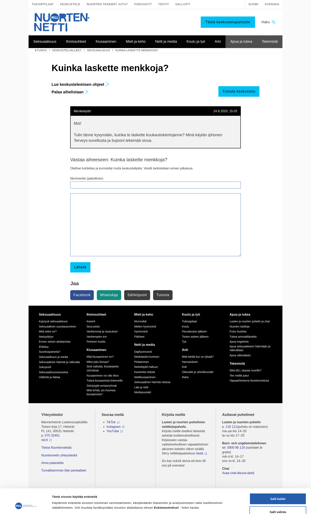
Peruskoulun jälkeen (194, 331)
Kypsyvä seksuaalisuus (53, 321)
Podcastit (143, 4)
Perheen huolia (95, 341)
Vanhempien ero (96, 336)
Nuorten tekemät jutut (107, 4)
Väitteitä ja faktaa (49, 377)
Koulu (185, 326)
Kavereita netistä (144, 372)
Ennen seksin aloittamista (54, 341)
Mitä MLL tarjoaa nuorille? (246, 370)
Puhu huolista (238, 331)
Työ (184, 341)
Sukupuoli (45, 367)
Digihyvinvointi (143, 351)
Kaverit (90, 321)
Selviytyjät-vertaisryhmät (101, 385)
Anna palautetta (52, 463)
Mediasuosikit (142, 392)
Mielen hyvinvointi (145, 326)
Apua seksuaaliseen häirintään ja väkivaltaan (250, 348)
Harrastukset (190, 361)
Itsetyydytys (46, 336)
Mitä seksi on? (48, 331)
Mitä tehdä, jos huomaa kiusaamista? (100, 392)
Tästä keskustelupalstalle (227, 22)
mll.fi (44, 440)
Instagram (114, 426)
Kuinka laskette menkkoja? (136, 50)
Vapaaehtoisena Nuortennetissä (249, 380)
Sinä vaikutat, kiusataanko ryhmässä (102, 368)
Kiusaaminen (96, 350)
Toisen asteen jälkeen (195, 336)
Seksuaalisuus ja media (53, 356)
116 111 (231, 426)
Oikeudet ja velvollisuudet (197, 372)
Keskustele (70, 4)
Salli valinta (278, 490)
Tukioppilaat (43, 4)
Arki (185, 350)
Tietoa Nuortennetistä (56, 447)
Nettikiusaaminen (145, 377)
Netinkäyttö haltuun (146, 366)
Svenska (272, 4)
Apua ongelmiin (239, 341)
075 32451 (52, 435)
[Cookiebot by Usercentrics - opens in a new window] (25, 506)
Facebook (82, 295)
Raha (185, 377)
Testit (163, 4)
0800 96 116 (236, 447)
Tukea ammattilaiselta (243, 336)
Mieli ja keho (143, 314)
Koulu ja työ (191, 314)
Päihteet (139, 336)
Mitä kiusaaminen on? (99, 356)
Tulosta (162, 295)
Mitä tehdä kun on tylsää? (198, 356)
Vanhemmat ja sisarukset (101, 331)
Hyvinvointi (141, 331)
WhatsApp (109, 295)
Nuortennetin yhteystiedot (59, 455)
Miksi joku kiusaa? (97, 361)
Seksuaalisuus (98, 50)
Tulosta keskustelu (238, 91)
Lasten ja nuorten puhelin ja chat (250, 321)
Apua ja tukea (240, 314)
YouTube (113, 431)
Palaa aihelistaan (70, 92)
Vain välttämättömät (278, 503)
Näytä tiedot (212, 499)
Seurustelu (93, 326)
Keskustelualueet (67, 50)
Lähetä (80, 267)
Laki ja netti (141, 387)
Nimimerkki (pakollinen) (86, 178)
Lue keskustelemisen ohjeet (80, 84)
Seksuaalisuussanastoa (53, 372)
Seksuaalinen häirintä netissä (152, 382)
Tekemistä (237, 363)
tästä (199, 453)
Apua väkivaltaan (240, 355)
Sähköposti (137, 295)
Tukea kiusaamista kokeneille (104, 380)
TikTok (111, 422)
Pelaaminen (141, 361)
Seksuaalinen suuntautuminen (57, 326)
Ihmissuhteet (96, 314)
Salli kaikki (278, 477)
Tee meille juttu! (239, 375)
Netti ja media (144, 344)
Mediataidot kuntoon (146, 356)
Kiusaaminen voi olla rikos (102, 375)
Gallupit (182, 4)
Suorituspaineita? (49, 351)
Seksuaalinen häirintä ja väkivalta (59, 362)
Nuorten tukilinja (240, 326)
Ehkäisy (44, 346)
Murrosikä (140, 321)
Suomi (253, 4)
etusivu (41, 50)
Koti (184, 366)
